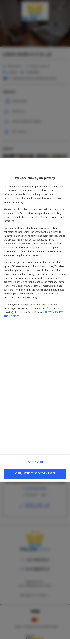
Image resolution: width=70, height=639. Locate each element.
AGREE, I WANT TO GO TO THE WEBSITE (35, 473)
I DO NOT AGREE (35, 462)
